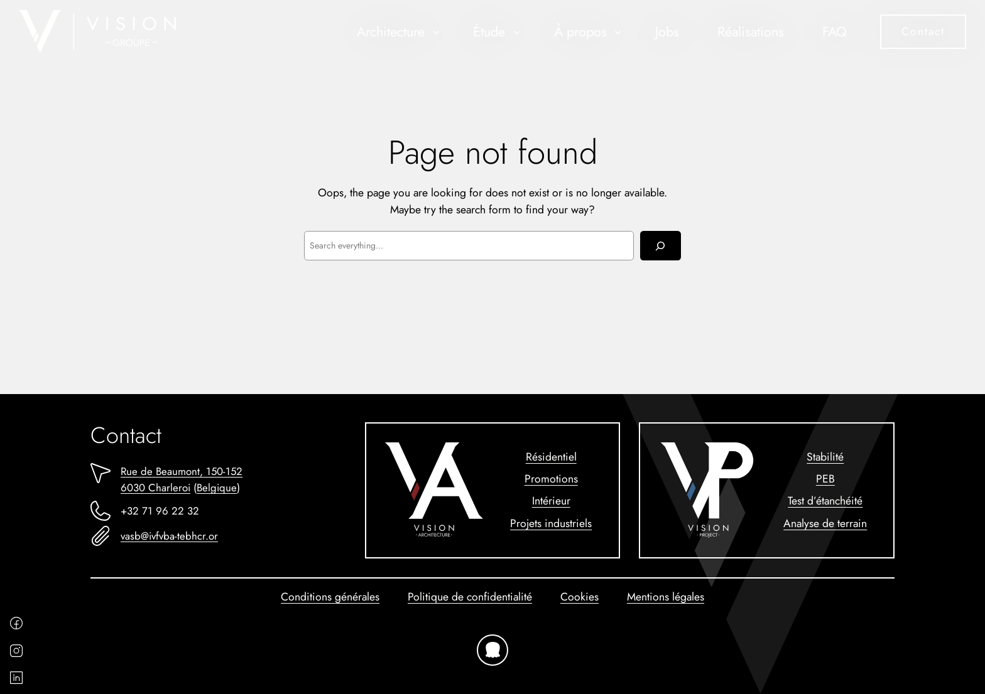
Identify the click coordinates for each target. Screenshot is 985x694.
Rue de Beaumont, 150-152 (181, 471)
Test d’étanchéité (825, 501)
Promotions (551, 479)
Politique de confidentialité (470, 597)
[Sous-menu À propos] (618, 32)
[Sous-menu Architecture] (436, 32)
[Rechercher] (660, 245)
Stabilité (825, 457)
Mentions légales (665, 597)
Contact (923, 31)
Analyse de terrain (825, 523)
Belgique (217, 487)
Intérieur (551, 501)
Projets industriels (551, 523)
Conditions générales (330, 597)
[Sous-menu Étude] (517, 32)
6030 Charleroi (155, 487)
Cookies (579, 597)
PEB (825, 479)
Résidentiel (551, 457)
